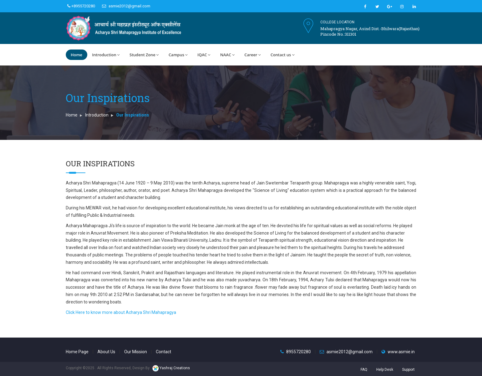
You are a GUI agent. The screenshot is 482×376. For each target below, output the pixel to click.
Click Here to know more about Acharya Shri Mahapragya (121, 312)
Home (76, 54)
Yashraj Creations (171, 368)
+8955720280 (81, 6)
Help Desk (384, 369)
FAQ (364, 369)
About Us (106, 351)
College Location (337, 22)
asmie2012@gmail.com (126, 6)
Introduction (106, 54)
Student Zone (144, 54)
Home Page (77, 351)
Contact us (282, 54)
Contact (163, 351)
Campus (178, 54)
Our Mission (135, 351)
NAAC (227, 54)
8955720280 (298, 351)
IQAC (203, 54)
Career (252, 54)
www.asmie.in (401, 351)
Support (408, 369)
